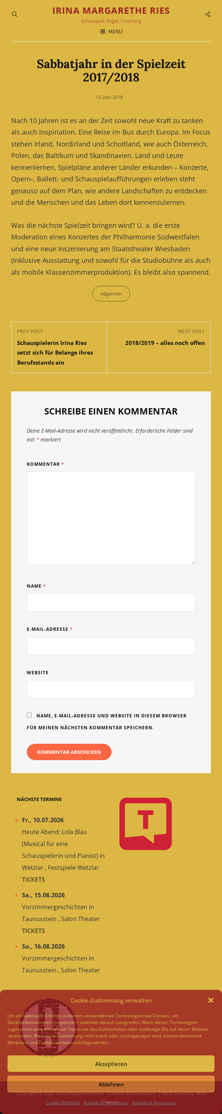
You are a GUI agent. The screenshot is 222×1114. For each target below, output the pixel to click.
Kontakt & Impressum (106, 1103)
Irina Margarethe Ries (111, 10)
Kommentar (45, 464)
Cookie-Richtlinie (63, 1103)
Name (36, 586)
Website (38, 672)
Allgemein (111, 293)
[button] (211, 1000)
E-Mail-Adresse (50, 629)
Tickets (33, 879)
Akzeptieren (111, 1064)
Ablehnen (111, 1084)
